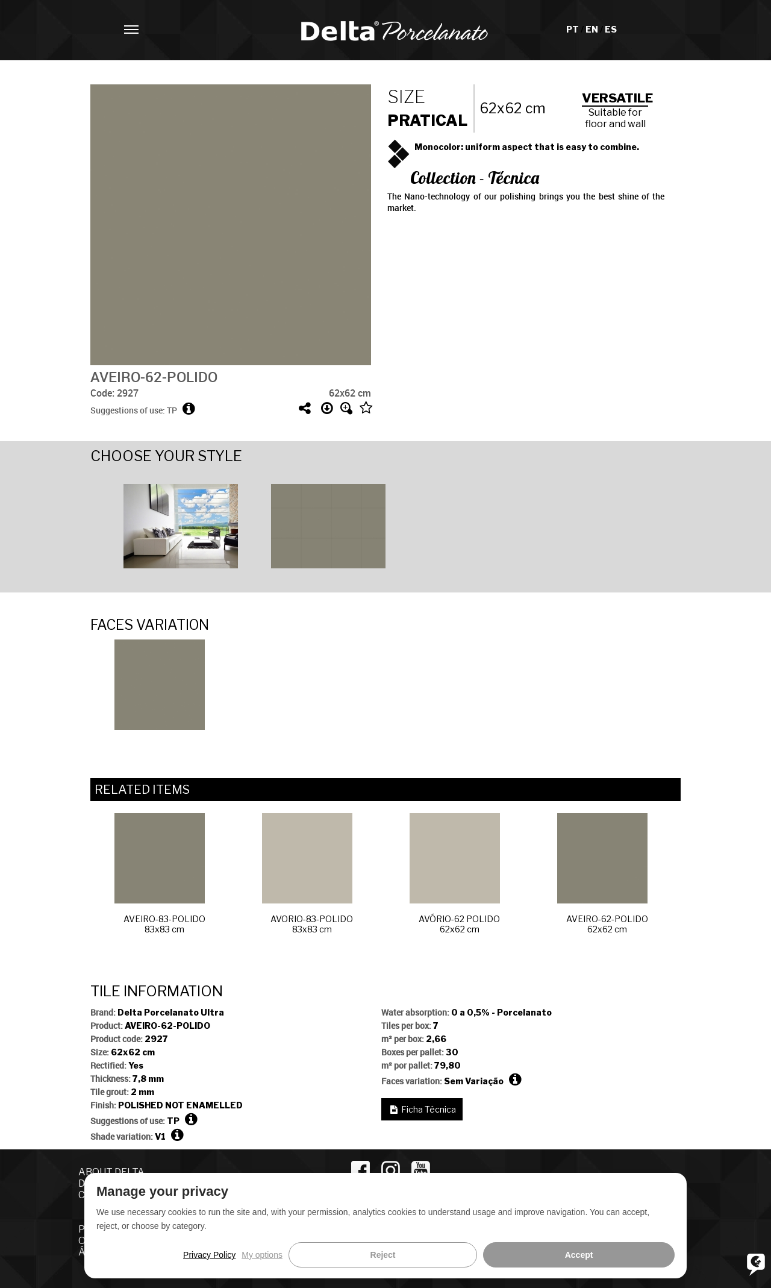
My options (543, 1255)
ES (611, 29)
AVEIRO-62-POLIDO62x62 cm (602, 873)
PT (573, 29)
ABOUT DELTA (111, 1172)
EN (592, 29)
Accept (649, 1255)
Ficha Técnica (428, 1109)
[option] (164, 524)
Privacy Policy (490, 1255)
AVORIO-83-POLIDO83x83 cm (307, 873)
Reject (593, 1255)
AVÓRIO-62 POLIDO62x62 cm (455, 873)
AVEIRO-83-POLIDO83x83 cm (159, 873)
